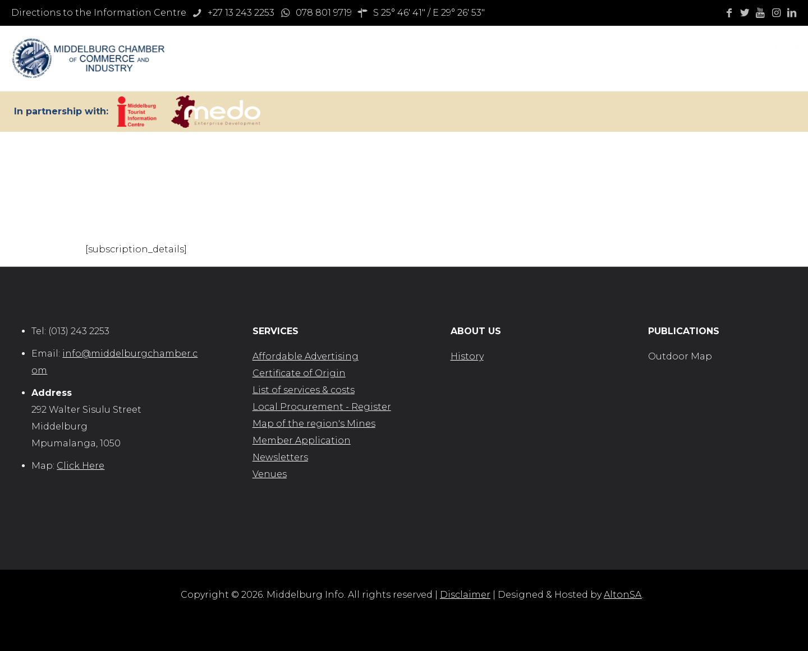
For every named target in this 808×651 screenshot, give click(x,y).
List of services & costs (303, 390)
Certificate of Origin (299, 373)
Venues (269, 474)
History (467, 356)
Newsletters (280, 457)
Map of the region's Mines (313, 423)
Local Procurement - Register (321, 406)
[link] (136, 112)
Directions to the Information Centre (98, 12)
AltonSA (623, 594)
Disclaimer (465, 594)
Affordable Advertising (305, 356)
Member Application (301, 440)
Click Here (80, 465)
